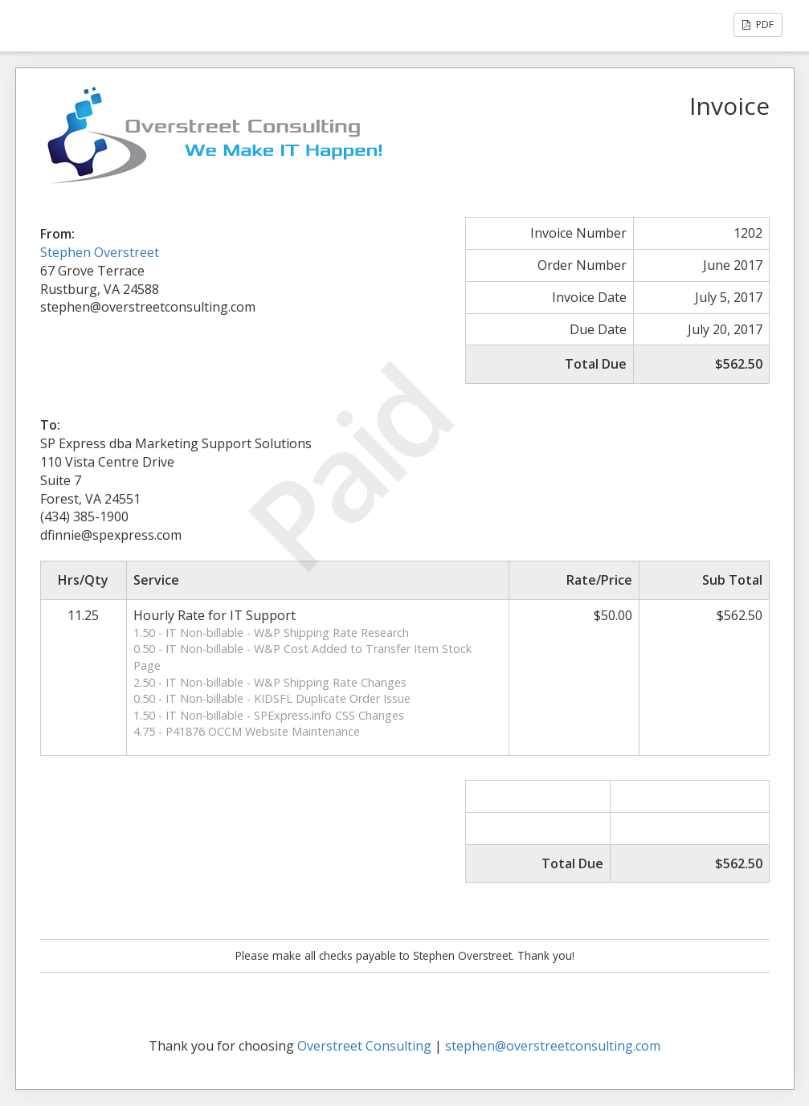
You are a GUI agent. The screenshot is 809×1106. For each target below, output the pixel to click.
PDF (758, 24)
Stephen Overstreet (99, 252)
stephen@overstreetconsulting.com (552, 1046)
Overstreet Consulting (364, 1046)
